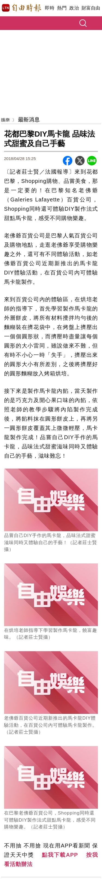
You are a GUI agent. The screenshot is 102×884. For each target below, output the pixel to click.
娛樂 (5, 119)
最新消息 (29, 119)
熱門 (62, 8)
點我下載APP (60, 855)
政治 (74, 8)
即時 (49, 8)
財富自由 (91, 8)
